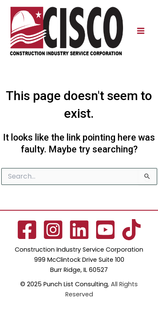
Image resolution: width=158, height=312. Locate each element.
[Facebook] (26, 229)
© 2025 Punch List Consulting (64, 284)
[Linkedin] (79, 229)
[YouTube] (105, 229)
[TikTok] (131, 229)
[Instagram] (53, 229)
